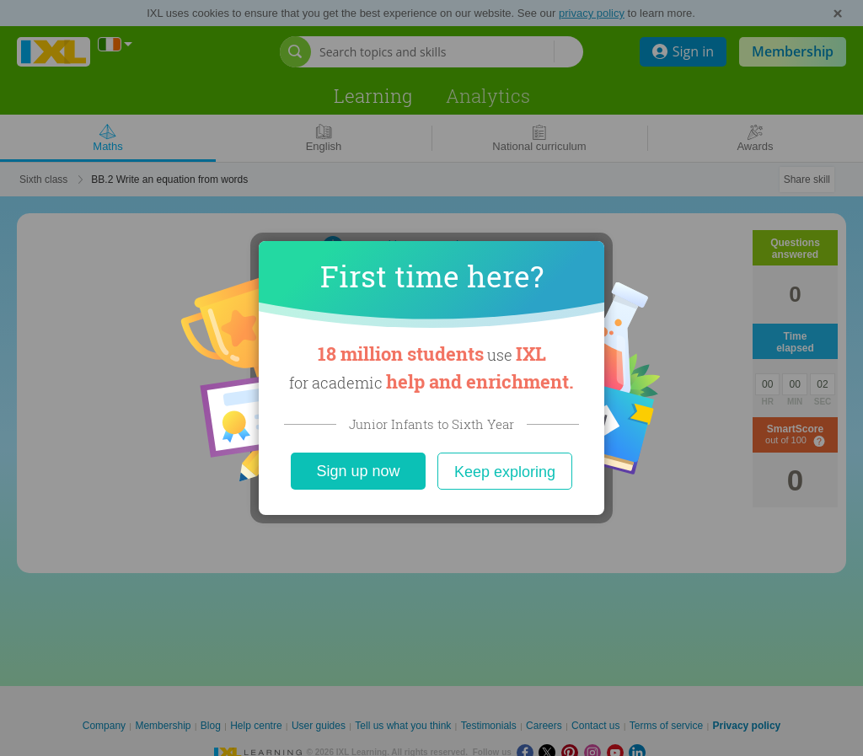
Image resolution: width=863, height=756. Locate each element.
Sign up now (357, 471)
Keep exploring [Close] (504, 472)
